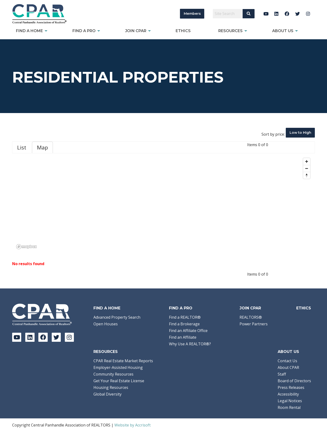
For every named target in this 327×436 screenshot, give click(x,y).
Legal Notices (290, 400)
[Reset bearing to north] (306, 175)
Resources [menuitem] (230, 31)
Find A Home (106, 308)
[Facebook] (287, 13)
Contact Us (287, 360)
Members (192, 13)
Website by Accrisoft (132, 425)
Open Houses (105, 324)
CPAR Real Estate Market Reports (123, 360)
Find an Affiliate (182, 337)
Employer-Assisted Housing (118, 367)
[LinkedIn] (276, 13)
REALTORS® (251, 317)
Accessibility (288, 394)
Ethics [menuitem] (183, 31)
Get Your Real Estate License (118, 380)
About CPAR (288, 367)
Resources (105, 351)
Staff (282, 374)
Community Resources (113, 374)
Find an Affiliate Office (188, 330)
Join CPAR (250, 308)
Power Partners (254, 324)
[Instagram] (308, 13)
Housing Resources (110, 387)
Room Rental (289, 407)
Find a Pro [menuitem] (84, 31)
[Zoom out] (306, 168)
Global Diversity (107, 394)
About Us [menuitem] (282, 31)
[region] (163, 203)
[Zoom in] (306, 161)
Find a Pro (180, 308)
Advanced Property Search (116, 317)
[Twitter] (297, 13)
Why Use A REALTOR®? (190, 344)
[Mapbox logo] (26, 246)
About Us (288, 351)
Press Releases (291, 387)
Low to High (300, 132)
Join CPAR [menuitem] (135, 31)
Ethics (303, 308)
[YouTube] (266, 13)
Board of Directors (294, 380)
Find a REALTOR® (185, 317)
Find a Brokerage (184, 324)
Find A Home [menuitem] (29, 31)
